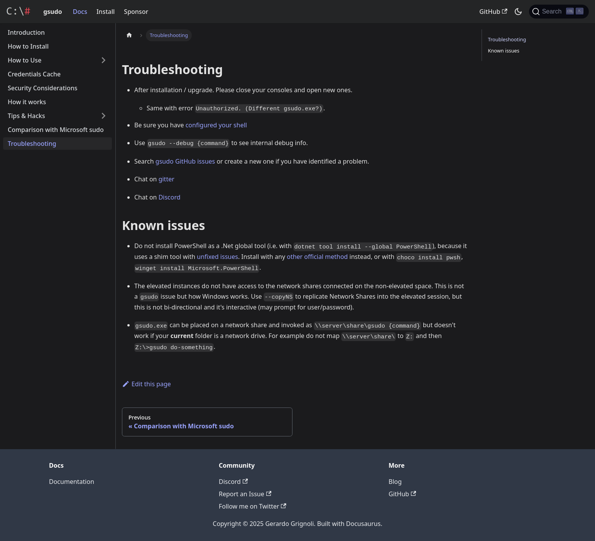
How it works (27, 102)
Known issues (503, 50)
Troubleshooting (32, 143)
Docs (80, 11)
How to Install (28, 46)
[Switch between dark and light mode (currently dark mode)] (518, 11)
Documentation (71, 481)
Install (105, 11)
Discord (170, 197)
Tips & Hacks (26, 116)
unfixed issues (217, 256)
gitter (166, 179)
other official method (317, 256)
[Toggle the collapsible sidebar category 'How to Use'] (103, 60)
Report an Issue (245, 494)
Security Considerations (43, 88)
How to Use (24, 60)
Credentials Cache (34, 74)
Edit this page (146, 384)
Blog (395, 481)
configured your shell (216, 125)
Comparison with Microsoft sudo (56, 129)
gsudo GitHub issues (185, 161)
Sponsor (136, 11)
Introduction (26, 32)
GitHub (493, 11)
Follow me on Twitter (252, 506)
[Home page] (129, 35)
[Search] (559, 12)
